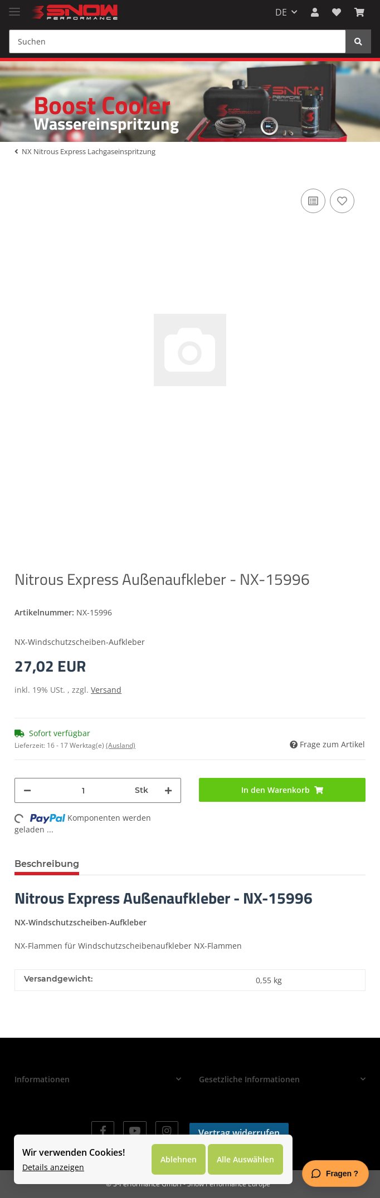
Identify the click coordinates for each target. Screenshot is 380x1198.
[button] (314, 12)
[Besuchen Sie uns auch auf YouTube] (134, 1131)
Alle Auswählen (245, 1159)
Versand (106, 689)
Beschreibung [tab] (46, 864)
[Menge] (83, 790)
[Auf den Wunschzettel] (342, 201)
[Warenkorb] (359, 12)
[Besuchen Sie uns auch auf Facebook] (102, 1131)
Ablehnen (178, 1159)
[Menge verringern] (27, 790)
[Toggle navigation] (14, 7)
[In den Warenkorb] (282, 790)
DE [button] (281, 12)
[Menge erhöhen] (168, 790)
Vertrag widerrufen (239, 1133)
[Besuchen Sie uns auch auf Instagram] (166, 1131)
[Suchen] (177, 41)
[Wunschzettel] (336, 12)
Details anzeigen (53, 1167)
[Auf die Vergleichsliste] (313, 201)
